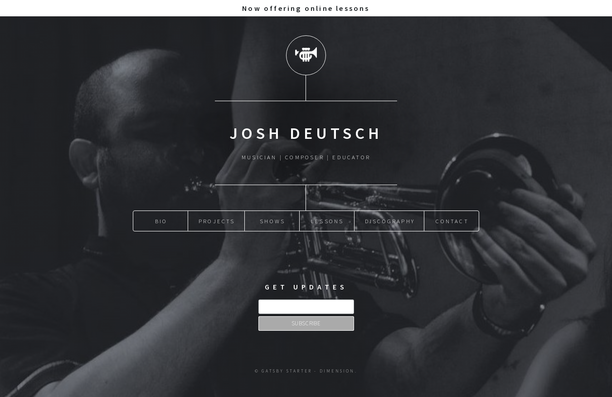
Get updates (306, 286)
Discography (390, 221)
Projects (217, 221)
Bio (161, 221)
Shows (272, 221)
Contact (452, 221)
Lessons (327, 221)
